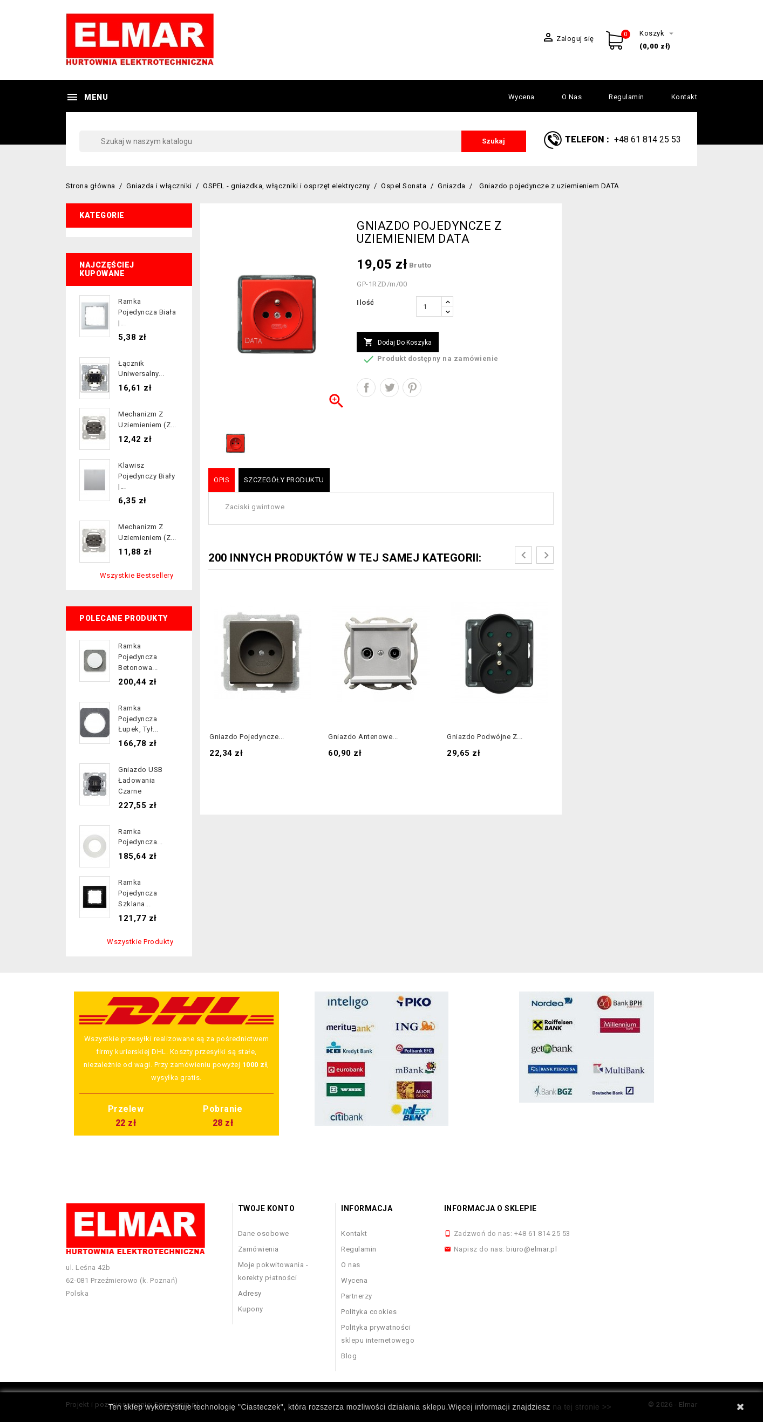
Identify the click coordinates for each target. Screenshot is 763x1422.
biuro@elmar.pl (531, 1249)
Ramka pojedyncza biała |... (147, 312)
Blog (349, 1356)
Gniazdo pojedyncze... (246, 737)
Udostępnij (366, 387)
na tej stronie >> (582, 1407)
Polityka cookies (369, 1312)
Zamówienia (258, 1249)
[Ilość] (429, 306)
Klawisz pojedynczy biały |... (146, 476)
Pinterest (412, 387)
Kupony (250, 1309)
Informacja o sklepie (490, 1208)
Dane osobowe (263, 1233)
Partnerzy (356, 1296)
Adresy (250, 1293)
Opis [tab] (221, 480)
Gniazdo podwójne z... (485, 737)
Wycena (521, 97)
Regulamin (626, 97)
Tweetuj (389, 387)
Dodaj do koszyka (398, 342)
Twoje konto (266, 1208)
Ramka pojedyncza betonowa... (138, 657)
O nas (572, 97)
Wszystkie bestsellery (137, 575)
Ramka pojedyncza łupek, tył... (138, 719)
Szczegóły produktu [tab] (284, 480)
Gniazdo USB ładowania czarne (140, 780)
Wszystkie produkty (140, 942)
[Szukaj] (302, 141)
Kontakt (684, 97)
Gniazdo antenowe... (363, 737)
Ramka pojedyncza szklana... (137, 893)
